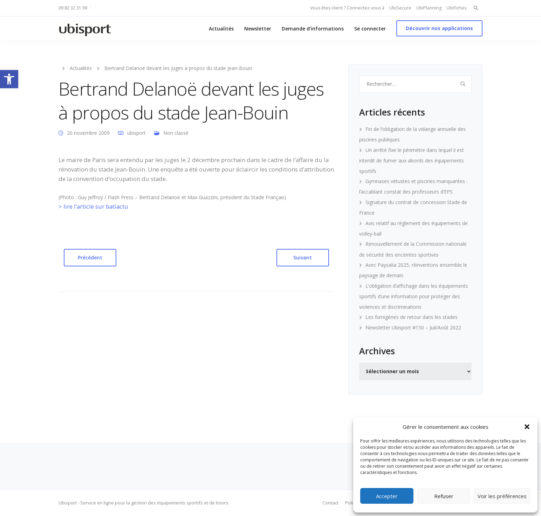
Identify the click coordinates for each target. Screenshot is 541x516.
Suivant (302, 257)
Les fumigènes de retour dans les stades (411, 317)
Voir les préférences (502, 496)
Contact (330, 503)
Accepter (387, 496)
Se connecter (370, 28)
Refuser (443, 496)
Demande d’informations (313, 28)
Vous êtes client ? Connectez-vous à (347, 8)
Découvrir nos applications (439, 28)
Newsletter (257, 28)
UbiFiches (456, 8)
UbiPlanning (428, 8)
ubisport (136, 133)
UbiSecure (400, 8)
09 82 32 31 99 (73, 8)
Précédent (90, 257)
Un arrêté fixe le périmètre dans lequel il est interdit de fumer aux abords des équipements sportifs (411, 160)
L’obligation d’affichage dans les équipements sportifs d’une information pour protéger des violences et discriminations (413, 296)
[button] (9, 79)
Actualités (221, 28)
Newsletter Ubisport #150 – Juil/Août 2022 (413, 327)
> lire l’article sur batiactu (93, 206)
